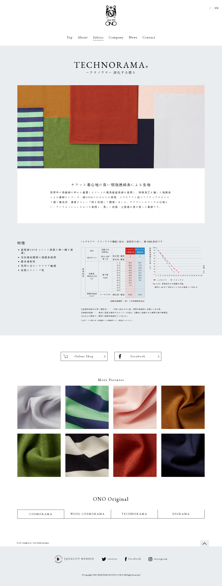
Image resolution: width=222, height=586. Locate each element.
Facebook (138, 357)
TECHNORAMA (134, 517)
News (133, 37)
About (83, 37)
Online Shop (84, 357)
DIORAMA (181, 517)
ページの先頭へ (204, 548)
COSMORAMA (41, 517)
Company (116, 37)
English (217, 8)
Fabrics (98, 37)
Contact (149, 37)
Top (70, 37)
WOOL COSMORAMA (87, 517)
